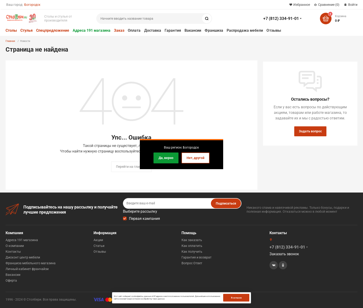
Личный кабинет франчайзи (27, 269)
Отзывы (273, 30)
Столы (11, 30)
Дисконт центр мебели (23, 257)
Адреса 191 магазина (91, 30)
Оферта (11, 280)
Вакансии (193, 30)
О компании (15, 246)
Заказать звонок (284, 254)
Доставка (152, 30)
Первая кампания (144, 218)
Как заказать (192, 240)
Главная (10, 41)
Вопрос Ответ (192, 263)
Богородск (32, 4)
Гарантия (173, 30)
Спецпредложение (52, 30)
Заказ (119, 30)
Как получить (192, 251)
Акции (98, 240)
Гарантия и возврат (197, 257)
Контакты (13, 251)
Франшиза (214, 30)
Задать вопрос (310, 131)
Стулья (26, 30)
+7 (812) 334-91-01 (281, 18)
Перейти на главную (131, 166)
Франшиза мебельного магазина (31, 263)
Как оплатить (192, 246)
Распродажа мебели (245, 30)
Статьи (99, 246)
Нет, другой (195, 158)
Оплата (134, 30)
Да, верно (166, 158)
